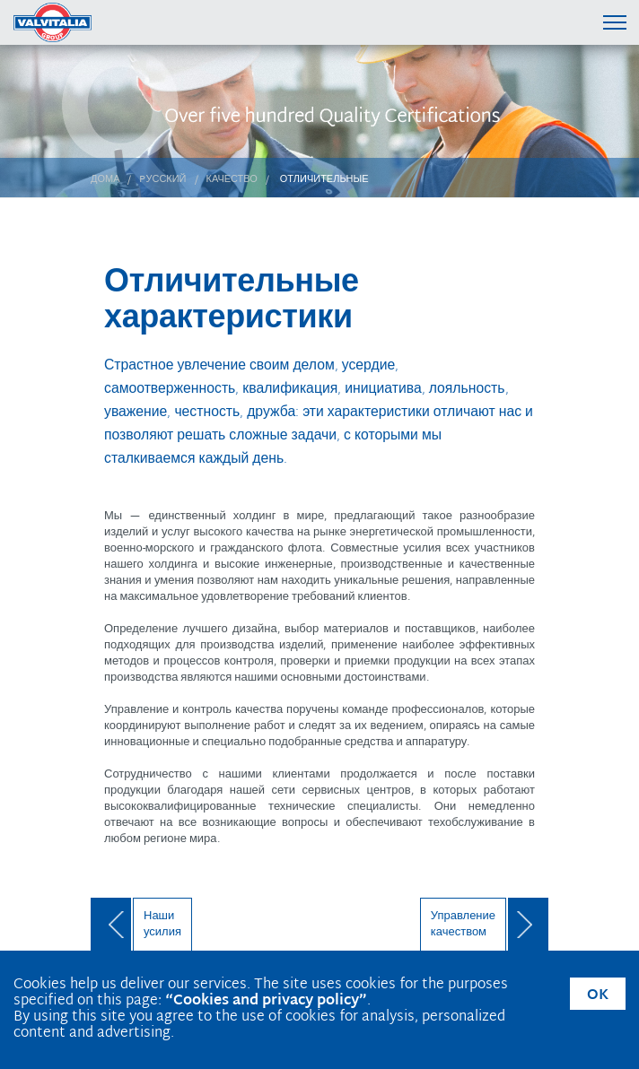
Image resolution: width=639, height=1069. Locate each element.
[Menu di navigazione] (614, 22)
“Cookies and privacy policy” (266, 1001)
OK (597, 996)
